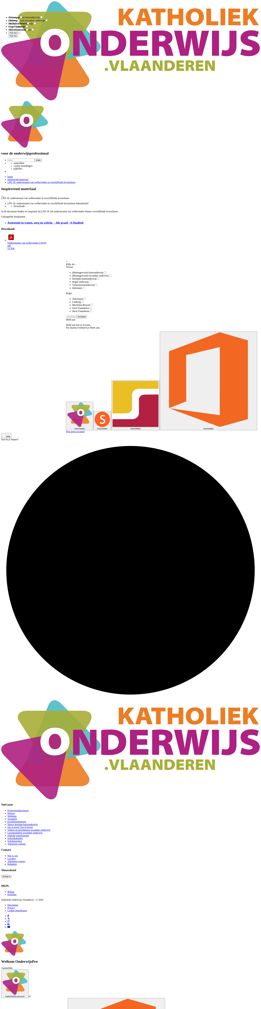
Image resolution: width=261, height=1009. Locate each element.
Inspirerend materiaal (17, 179)
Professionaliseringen (18, 810)
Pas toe (13, 36)
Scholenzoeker (14, 841)
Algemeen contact (16, 861)
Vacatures (12, 819)
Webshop (12, 816)
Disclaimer (12, 905)
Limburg (77, 302)
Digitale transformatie (18, 835)
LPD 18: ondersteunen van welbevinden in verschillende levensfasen (41, 182)
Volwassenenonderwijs (84, 285)
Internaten (78, 288)
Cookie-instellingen (17, 910)
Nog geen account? (75, 431)
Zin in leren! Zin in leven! (20, 827)
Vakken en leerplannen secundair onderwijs (28, 830)
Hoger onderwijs (81, 282)
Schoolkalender (15, 838)
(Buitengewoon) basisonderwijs (89, 272)
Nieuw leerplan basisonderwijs (22, 824)
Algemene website (16, 844)
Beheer (10, 891)
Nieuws (11, 813)
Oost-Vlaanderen (82, 308)
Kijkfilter (12, 894)
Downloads (19, 206)
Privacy (11, 907)
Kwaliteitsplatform (16, 821)
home (10, 176)
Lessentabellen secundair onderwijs (24, 832)
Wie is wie (12, 855)
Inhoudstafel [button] (82, 203)
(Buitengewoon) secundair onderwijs (91, 275)
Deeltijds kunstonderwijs (85, 278)
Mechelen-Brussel (82, 305)
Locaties (11, 858)
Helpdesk (12, 864)
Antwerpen (79, 298)
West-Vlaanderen (82, 311)
